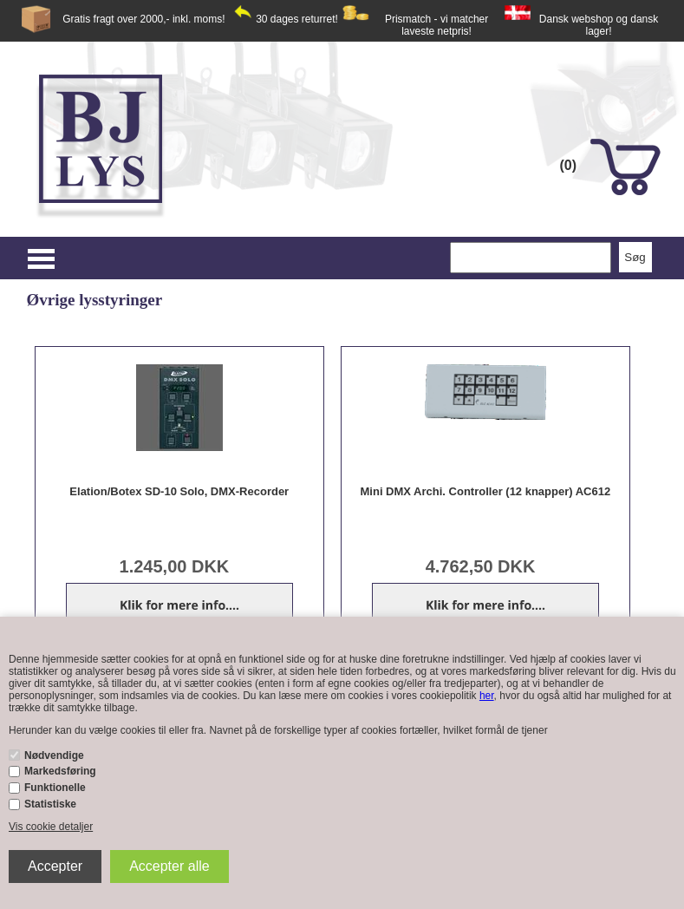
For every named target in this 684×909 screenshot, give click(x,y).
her (486, 696)
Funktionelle (55, 787)
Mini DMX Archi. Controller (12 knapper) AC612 (486, 491)
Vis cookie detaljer (51, 827)
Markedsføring (60, 771)
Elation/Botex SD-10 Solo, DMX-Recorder (179, 491)
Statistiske (50, 804)
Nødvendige (54, 755)
